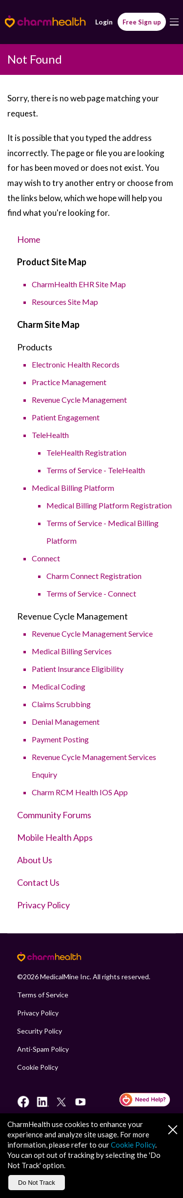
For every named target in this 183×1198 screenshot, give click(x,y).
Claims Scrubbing (61, 704)
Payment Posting (60, 739)
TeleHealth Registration (86, 452)
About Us (34, 859)
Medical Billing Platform (73, 487)
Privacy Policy (43, 904)
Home (29, 239)
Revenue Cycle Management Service (92, 633)
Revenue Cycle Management (79, 399)
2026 (31, 976)
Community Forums (54, 814)
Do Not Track (36, 1182)
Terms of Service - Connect (91, 593)
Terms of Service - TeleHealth (95, 470)
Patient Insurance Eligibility (77, 668)
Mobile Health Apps (55, 837)
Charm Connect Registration (94, 575)
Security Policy (39, 1031)
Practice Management (69, 382)
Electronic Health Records (76, 364)
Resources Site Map (65, 301)
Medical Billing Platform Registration (109, 505)
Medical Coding (58, 686)
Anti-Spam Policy (43, 1049)
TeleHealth (50, 434)
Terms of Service (42, 995)
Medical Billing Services (72, 651)
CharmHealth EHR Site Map (79, 284)
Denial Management (66, 721)
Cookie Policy (37, 1067)
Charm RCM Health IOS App (80, 792)
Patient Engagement (66, 417)
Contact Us (38, 882)
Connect (46, 558)
